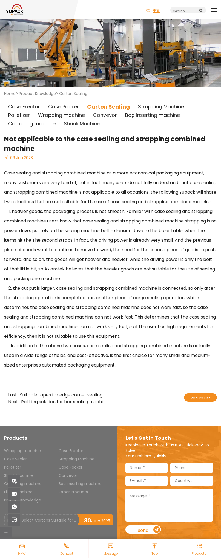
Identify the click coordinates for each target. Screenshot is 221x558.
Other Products (73, 492)
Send (149, 530)
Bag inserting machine (80, 483)
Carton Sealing (73, 93)
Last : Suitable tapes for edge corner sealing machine (57, 395)
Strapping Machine (76, 459)
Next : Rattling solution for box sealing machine (57, 402)
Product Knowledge (37, 93)
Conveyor (68, 475)
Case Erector (71, 450)
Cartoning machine (23, 483)
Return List (200, 398)
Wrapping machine (22, 450)
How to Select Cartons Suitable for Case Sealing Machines (42, 520)
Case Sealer (15, 459)
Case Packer (70, 467)
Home (10, 93)
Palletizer (12, 467)
